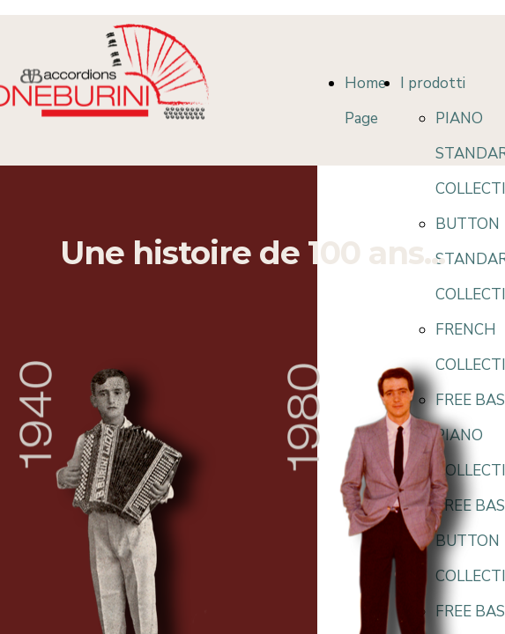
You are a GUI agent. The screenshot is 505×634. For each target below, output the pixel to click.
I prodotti (432, 83)
